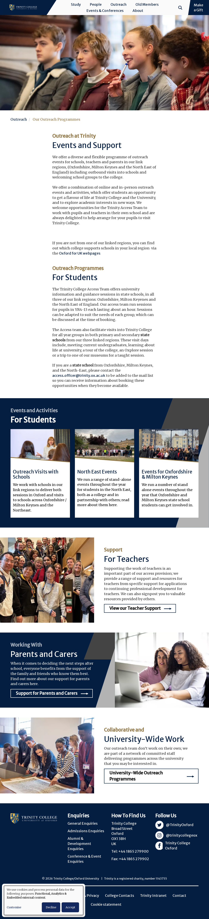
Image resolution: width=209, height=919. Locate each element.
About (138, 10)
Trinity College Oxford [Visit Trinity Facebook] (177, 846)
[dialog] (43, 900)
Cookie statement (106, 904)
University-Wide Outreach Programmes (136, 776)
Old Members (147, 4)
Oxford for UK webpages (79, 253)
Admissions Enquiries (86, 831)
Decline (51, 907)
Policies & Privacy (84, 895)
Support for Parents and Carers (46, 693)
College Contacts (119, 895)
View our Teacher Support (135, 608)
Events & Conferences (105, 10)
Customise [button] (14, 907)
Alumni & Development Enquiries (79, 843)
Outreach (119, 4)
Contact (179, 895)
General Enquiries (83, 823)
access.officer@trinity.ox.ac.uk (78, 375)
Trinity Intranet (153, 895)
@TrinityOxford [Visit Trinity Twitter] (179, 825)
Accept (70, 907)
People (96, 4)
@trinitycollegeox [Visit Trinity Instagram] (181, 835)
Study (76, 4)
